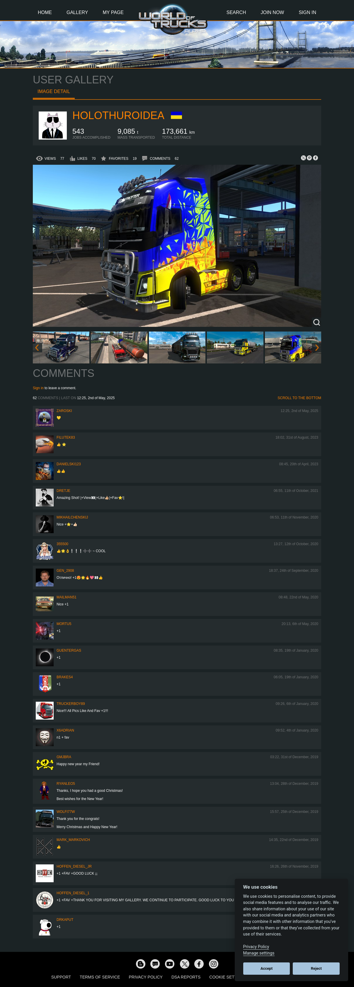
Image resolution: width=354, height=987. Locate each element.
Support (61, 977)
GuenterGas (69, 650)
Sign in (38, 388)
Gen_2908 (65, 571)
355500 (62, 544)
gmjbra (64, 757)
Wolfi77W (66, 812)
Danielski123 (69, 464)
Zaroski (64, 411)
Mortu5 (64, 624)
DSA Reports (185, 977)
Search (236, 12)
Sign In (307, 12)
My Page (113, 12)
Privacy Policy (146, 977)
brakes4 (65, 677)
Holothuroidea (118, 115)
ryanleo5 (66, 784)
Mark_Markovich (73, 840)
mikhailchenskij (72, 517)
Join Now (272, 12)
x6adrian (65, 730)
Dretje (63, 491)
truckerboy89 (71, 704)
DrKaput (65, 920)
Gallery (77, 12)
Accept (267, 968)
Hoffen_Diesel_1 (73, 893)
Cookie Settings (228, 977)
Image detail (54, 91)
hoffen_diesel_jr (74, 866)
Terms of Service (100, 977)
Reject (316, 968)
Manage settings (259, 953)
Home (45, 12)
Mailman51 (66, 597)
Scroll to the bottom (299, 398)
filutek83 (66, 437)
